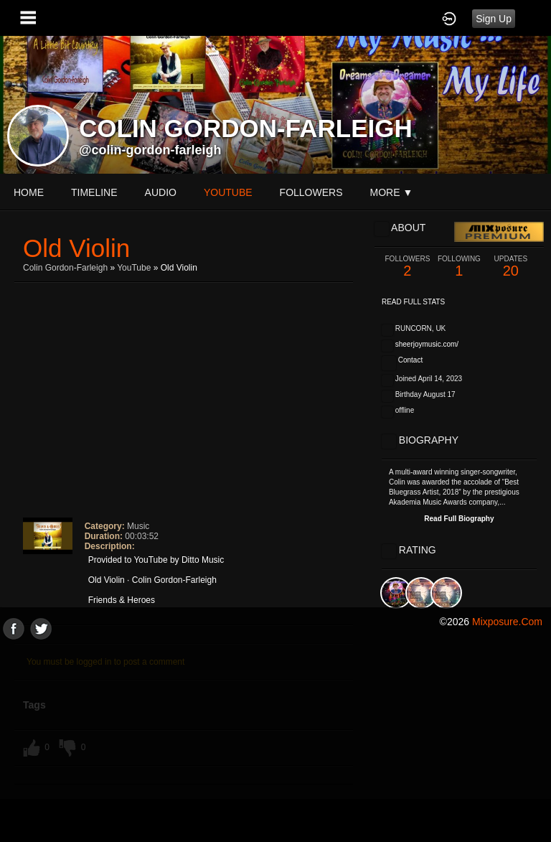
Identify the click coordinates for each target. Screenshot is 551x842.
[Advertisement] (275, 740)
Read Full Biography (459, 519)
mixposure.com (507, 621)
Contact (410, 360)
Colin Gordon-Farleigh (65, 268)
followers (311, 192)
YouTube (134, 268)
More (391, 192)
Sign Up (494, 18)
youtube (228, 192)
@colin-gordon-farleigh (150, 150)
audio (160, 192)
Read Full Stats (413, 302)
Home (29, 192)
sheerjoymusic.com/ (426, 344)
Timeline (94, 192)
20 (511, 267)
